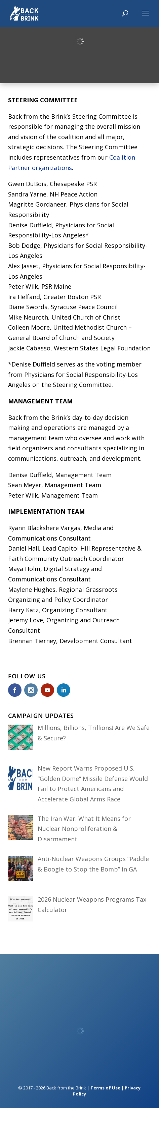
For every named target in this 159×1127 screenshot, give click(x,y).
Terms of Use (105, 1088)
